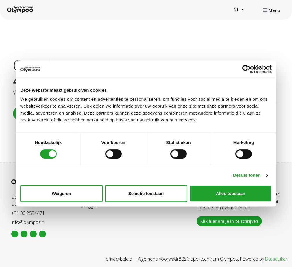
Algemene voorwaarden (162, 259)
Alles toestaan (230, 193)
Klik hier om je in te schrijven (229, 221)
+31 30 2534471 (28, 213)
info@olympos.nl (28, 222)
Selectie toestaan (146, 193)
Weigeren (61, 193)
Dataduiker (276, 259)
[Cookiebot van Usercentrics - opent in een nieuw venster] (246, 69)
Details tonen (246, 175)
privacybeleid (119, 259)
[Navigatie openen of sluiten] (271, 9)
